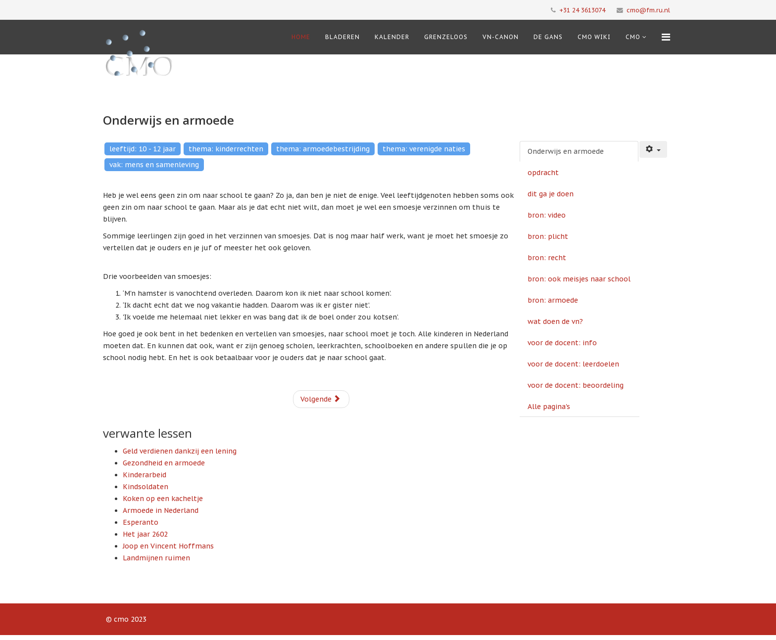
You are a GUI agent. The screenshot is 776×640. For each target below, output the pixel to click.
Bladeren (342, 37)
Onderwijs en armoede (566, 151)
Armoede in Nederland (160, 510)
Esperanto (140, 522)
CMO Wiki (594, 37)
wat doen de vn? (555, 321)
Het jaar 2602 (145, 534)
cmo (633, 37)
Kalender (392, 37)
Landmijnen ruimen (156, 557)
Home (300, 37)
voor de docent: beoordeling (576, 385)
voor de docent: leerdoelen (573, 364)
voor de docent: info (562, 342)
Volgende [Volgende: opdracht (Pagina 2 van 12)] (320, 399)
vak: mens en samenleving (154, 164)
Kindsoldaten (145, 486)
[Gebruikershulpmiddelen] (653, 149)
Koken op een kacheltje (163, 498)
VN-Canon (501, 37)
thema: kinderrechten (226, 148)
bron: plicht (548, 236)
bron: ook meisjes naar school (579, 278)
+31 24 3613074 (582, 10)
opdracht (543, 172)
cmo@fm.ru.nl (648, 10)
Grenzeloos (446, 37)
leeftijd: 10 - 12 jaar (142, 148)
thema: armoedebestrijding (323, 148)
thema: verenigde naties (424, 148)
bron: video (547, 215)
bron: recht (547, 257)
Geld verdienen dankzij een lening (180, 451)
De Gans (548, 37)
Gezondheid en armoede (164, 462)
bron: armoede (553, 300)
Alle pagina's (549, 406)
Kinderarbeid (144, 474)
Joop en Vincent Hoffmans (168, 546)
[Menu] (666, 37)
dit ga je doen (551, 193)
